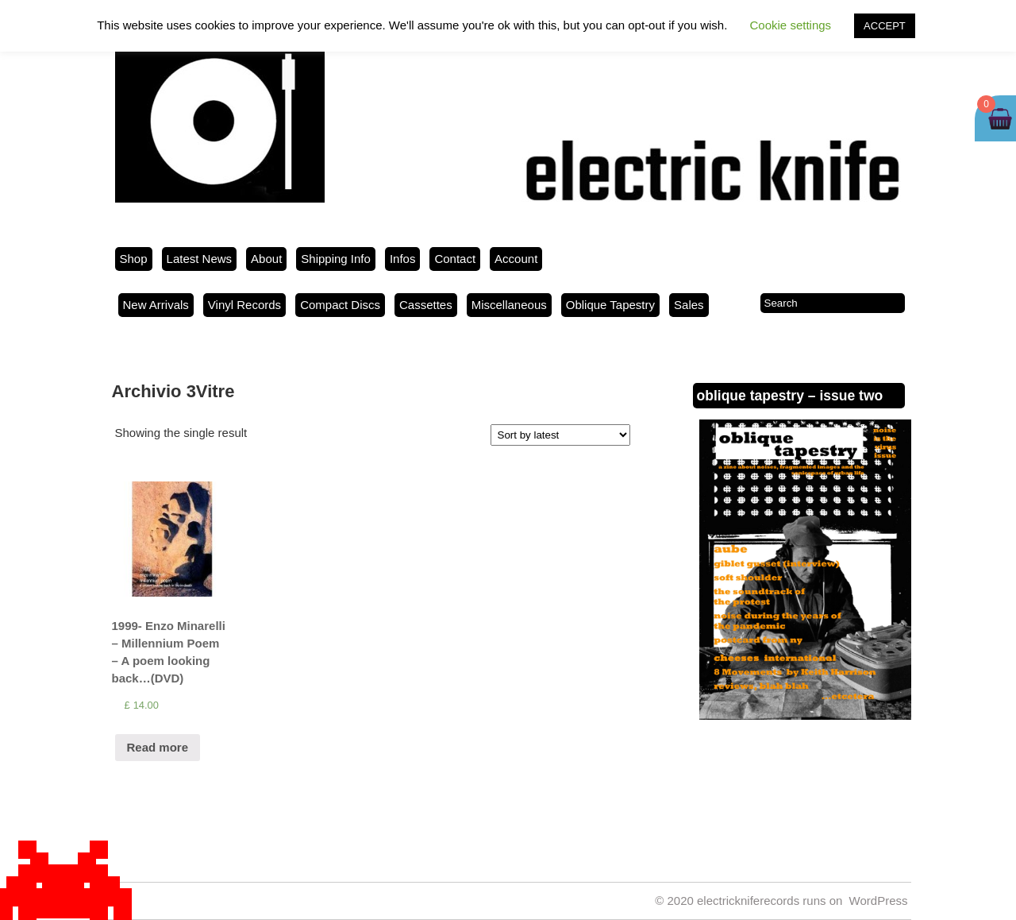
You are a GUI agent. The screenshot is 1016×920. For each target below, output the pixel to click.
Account (516, 258)
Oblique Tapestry (610, 304)
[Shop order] (560, 435)
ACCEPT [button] (885, 26)
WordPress (878, 900)
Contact (454, 258)
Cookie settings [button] (791, 25)
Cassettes (425, 304)
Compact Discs (340, 304)
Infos (403, 258)
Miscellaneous (509, 304)
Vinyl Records (244, 304)
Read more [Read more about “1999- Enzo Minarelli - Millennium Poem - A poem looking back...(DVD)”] (158, 747)
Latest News (200, 258)
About (266, 258)
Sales (689, 304)
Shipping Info (336, 258)
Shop (134, 258)
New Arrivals (156, 304)
